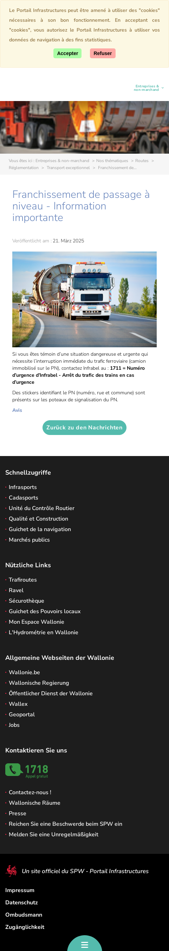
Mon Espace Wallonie (36, 621)
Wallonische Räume (34, 802)
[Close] (102, 53)
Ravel (16, 590)
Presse (17, 813)
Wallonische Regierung (39, 683)
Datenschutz (21, 902)
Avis (17, 410)
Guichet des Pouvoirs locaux (45, 611)
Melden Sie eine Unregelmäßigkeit (53, 834)
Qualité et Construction (38, 518)
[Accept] (67, 53)
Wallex (18, 704)
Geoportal (22, 714)
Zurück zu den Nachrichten (84, 427)
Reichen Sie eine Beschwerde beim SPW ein (65, 824)
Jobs (14, 725)
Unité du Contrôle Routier (41, 508)
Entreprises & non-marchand (144, 88)
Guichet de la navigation (40, 529)
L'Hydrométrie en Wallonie (43, 632)
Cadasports (23, 497)
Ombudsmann (23, 915)
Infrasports (23, 487)
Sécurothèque (26, 600)
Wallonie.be (24, 672)
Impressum (19, 890)
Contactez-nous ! (30, 792)
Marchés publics (29, 539)
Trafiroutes (23, 579)
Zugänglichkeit (24, 927)
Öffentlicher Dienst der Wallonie (51, 693)
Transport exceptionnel (68, 167)
